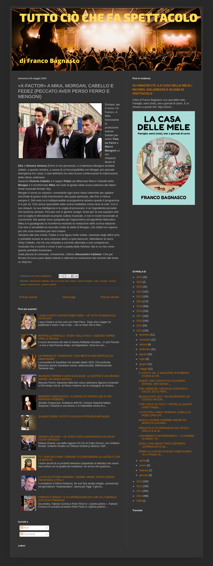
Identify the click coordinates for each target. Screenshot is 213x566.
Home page (69, 297)
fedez (73, 281)
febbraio (144, 470)
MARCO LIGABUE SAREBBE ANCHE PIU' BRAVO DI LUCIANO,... (163, 421)
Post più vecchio (110, 297)
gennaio (144, 475)
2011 (139, 491)
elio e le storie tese (60, 281)
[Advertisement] (164, 238)
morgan (104, 281)
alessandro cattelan (39, 281)
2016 (139, 320)
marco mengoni (85, 281)
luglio (142, 359)
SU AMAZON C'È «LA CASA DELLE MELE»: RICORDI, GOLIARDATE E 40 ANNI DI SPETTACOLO (163, 89)
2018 (139, 311)
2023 (139, 286)
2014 (139, 330)
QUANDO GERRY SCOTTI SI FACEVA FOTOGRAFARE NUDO (73, 416)
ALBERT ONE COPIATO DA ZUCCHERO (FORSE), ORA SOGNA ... (162, 382)
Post (24, 527)
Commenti (27, 534)
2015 (139, 325)
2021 (139, 296)
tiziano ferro (34, 284)
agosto (143, 354)
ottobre (143, 344)
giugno (143, 364)
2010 (139, 496)
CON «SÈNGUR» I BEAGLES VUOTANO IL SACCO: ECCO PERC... (163, 390)
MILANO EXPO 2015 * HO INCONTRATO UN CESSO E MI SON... (164, 398)
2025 (139, 277)
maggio (143, 368)
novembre (145, 339)
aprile (142, 460)
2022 (139, 291)
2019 (139, 306)
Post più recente (28, 297)
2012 (139, 486)
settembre (145, 349)
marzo (143, 465)
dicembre (144, 334)
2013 (139, 481)
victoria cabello (48, 284)
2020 (139, 301)
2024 (139, 282)
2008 (139, 500)
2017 (139, 316)
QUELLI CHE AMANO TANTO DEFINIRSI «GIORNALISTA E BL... (162, 445)
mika (96, 281)
